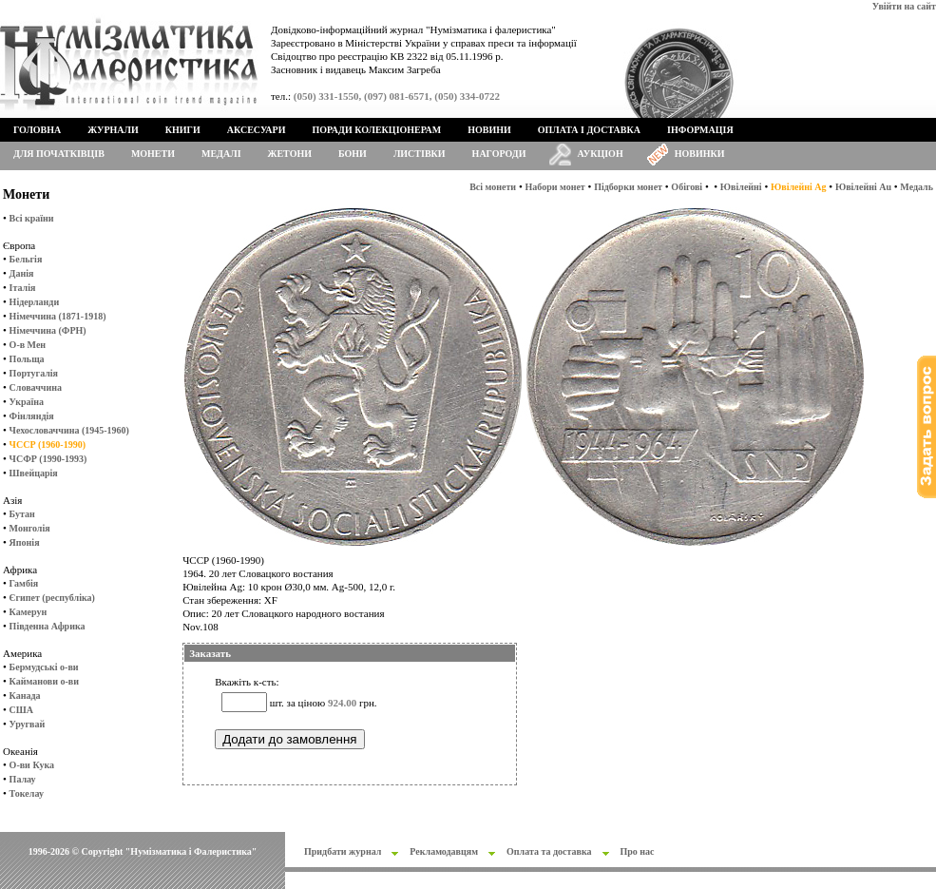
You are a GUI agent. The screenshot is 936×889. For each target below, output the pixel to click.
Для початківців (59, 153)
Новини (489, 130)
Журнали (112, 130)
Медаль (916, 187)
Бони (352, 153)
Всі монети (492, 187)
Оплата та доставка (549, 851)
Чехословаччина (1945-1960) (69, 430)
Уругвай (28, 724)
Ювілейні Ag (799, 187)
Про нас (638, 851)
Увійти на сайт (904, 6)
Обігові (686, 187)
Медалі (221, 153)
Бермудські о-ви (44, 667)
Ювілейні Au (863, 187)
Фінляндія (32, 416)
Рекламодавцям (444, 851)
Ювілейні (741, 187)
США (21, 710)
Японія (25, 542)
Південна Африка (48, 626)
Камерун (29, 612)
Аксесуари (256, 130)
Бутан (22, 514)
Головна (37, 130)
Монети (153, 153)
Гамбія (24, 583)
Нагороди (499, 153)
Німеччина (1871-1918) (58, 316)
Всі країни (32, 218)
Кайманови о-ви (44, 681)
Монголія (30, 528)
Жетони (290, 153)
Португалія (34, 373)
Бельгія (26, 259)
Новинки (700, 153)
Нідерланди (35, 302)
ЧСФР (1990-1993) (48, 459)
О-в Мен (28, 344)
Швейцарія (34, 473)
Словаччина (36, 387)
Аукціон (600, 153)
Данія (22, 273)
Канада (25, 695)
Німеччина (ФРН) (48, 330)
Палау (23, 779)
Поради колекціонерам (376, 130)
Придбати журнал (342, 851)
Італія (23, 287)
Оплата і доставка (589, 130)
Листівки (419, 153)
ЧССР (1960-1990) (48, 444)
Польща (27, 359)
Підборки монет (628, 187)
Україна (27, 401)
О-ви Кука (32, 765)
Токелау (27, 793)
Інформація (700, 130)
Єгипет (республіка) (52, 597)
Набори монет (555, 187)
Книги (183, 130)
